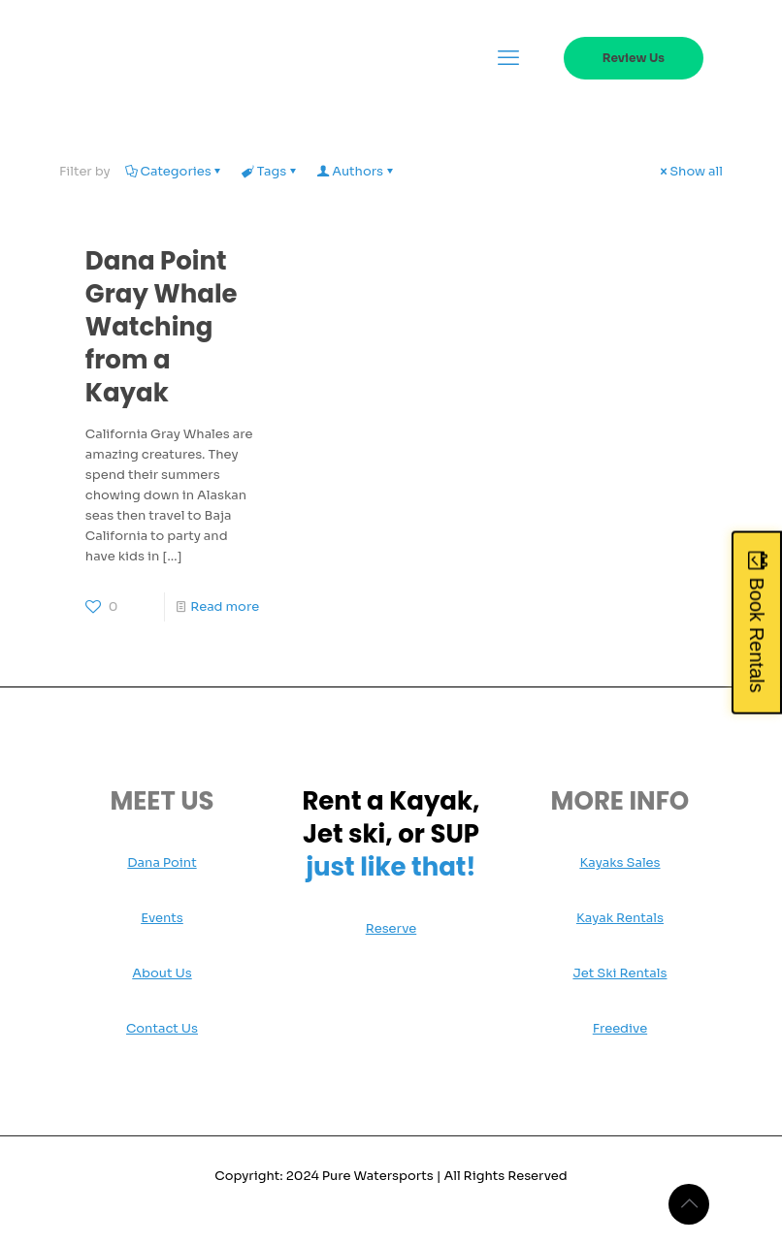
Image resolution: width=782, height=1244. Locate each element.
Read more (224, 606)
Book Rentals (756, 634)
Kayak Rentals (620, 917)
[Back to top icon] (688, 1204)
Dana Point (161, 862)
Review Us (634, 57)
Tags (271, 171)
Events (162, 917)
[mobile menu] (508, 58)
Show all (690, 171)
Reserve (391, 928)
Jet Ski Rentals (619, 973)
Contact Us (162, 1028)
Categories (174, 171)
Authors (356, 171)
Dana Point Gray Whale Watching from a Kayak (161, 326)
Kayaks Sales (619, 862)
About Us (161, 973)
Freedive (620, 1028)
